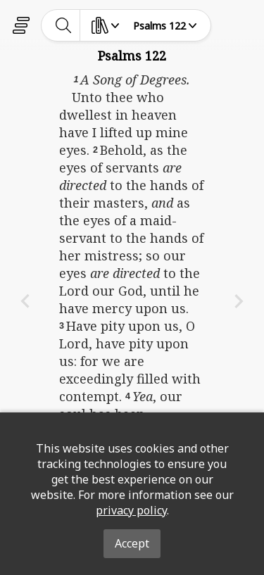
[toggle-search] (63, 25)
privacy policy (131, 510)
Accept (132, 543)
